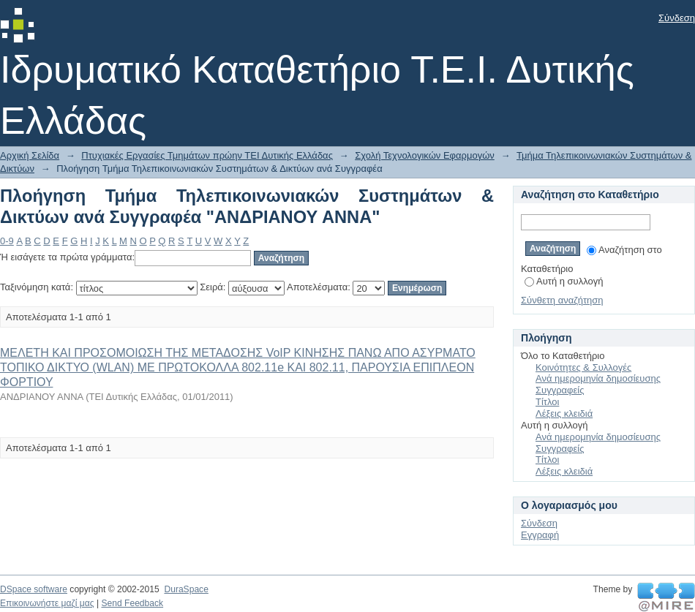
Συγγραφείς (560, 390)
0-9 (7, 240)
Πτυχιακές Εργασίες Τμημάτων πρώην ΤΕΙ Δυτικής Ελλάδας (207, 155)
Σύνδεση (676, 17)
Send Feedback (132, 603)
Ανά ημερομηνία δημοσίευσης (598, 378)
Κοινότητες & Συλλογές (583, 367)
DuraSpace (186, 589)
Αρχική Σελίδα (29, 155)
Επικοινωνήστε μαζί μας (47, 603)
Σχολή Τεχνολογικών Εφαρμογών (425, 155)
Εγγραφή (540, 534)
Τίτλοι (547, 401)
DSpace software (33, 589)
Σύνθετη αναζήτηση (562, 300)
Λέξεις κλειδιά (564, 413)
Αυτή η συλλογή (564, 281)
